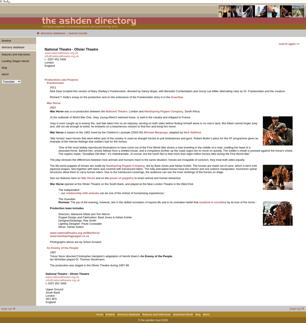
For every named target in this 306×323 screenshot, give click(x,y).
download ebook (183, 314)
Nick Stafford (192, 132)
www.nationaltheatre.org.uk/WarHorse (75, 232)
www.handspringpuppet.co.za (69, 236)
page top (8, 308)
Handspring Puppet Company (163, 111)
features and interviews (16, 54)
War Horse (54, 103)
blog (4, 67)
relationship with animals (82, 193)
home (99, 314)
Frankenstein (55, 83)
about (5, 74)
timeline (6, 40)
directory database (53, 33)
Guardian (177, 97)
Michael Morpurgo (156, 132)
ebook (15, 61)
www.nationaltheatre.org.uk (61, 53)
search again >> (289, 43)
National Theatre (117, 111)
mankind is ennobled (213, 202)
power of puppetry (122, 178)
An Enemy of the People (62, 248)
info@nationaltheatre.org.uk (62, 56)
